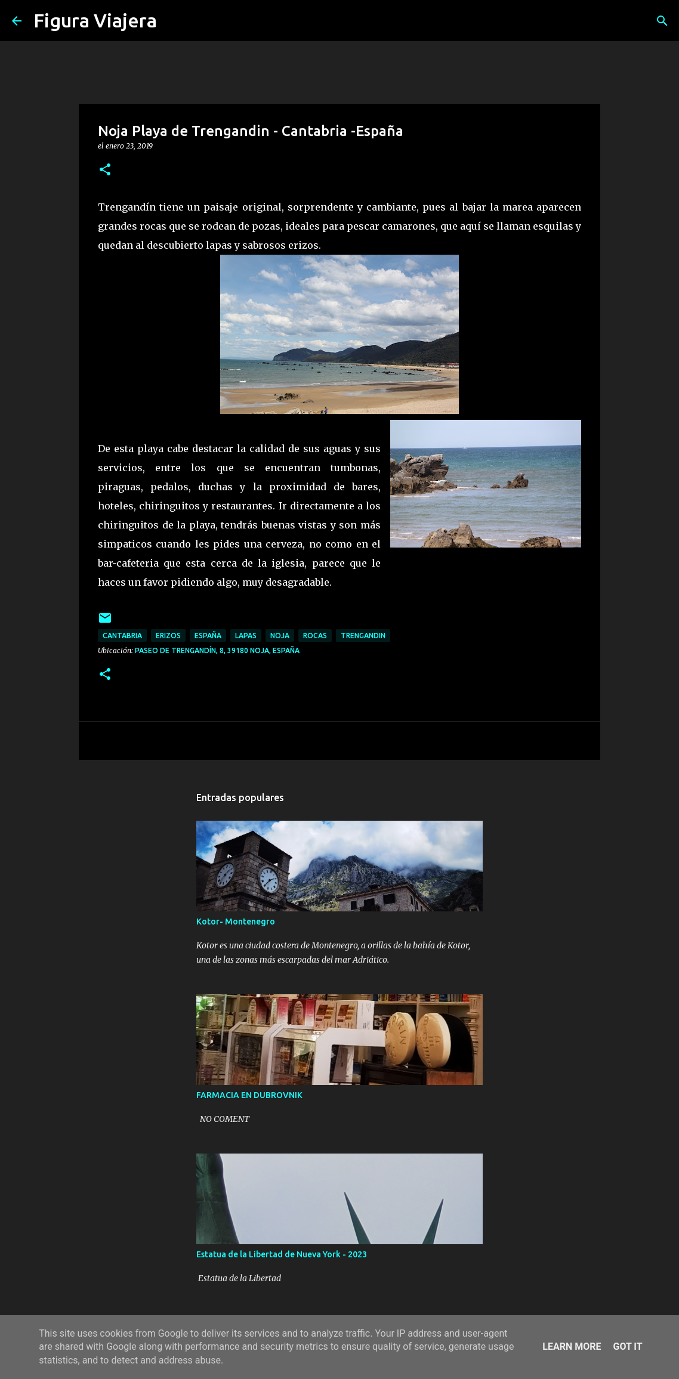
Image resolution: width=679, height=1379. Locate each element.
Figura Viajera (95, 20)
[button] (105, 170)
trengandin (363, 635)
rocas (315, 635)
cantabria (122, 635)
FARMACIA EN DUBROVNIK (249, 1095)
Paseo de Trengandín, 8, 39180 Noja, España (217, 650)
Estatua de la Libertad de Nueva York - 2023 (281, 1254)
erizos (168, 635)
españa (208, 635)
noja (279, 635)
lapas (246, 635)
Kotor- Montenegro (235, 921)
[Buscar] (173, 21)
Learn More (571, 1346)
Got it (627, 1346)
